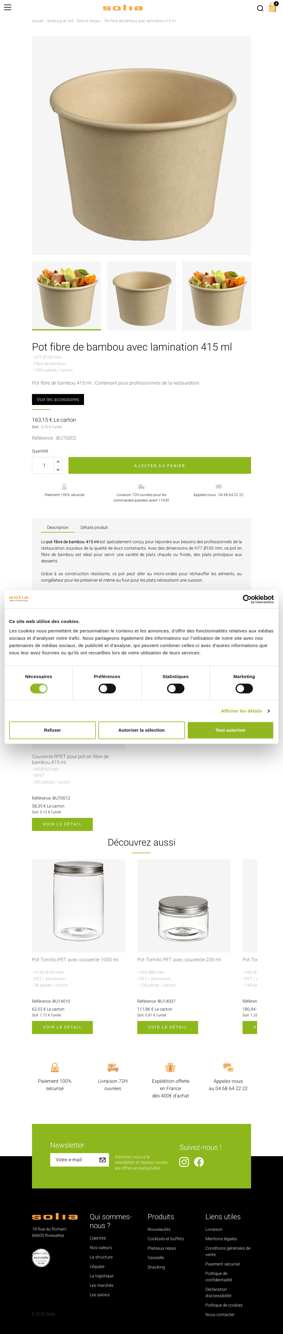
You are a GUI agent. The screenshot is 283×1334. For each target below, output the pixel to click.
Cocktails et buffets (166, 1239)
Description (57, 527)
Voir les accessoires (58, 399)
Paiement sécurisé (222, 1264)
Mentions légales (221, 1239)
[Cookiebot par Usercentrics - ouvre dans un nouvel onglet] (247, 599)
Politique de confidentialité (218, 1276)
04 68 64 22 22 (231, 1088)
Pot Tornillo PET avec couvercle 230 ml (179, 960)
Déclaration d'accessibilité (218, 1292)
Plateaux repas (162, 1248)
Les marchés (102, 1285)
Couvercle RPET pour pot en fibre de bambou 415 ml (70, 760)
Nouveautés (159, 1229)
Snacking (156, 1267)
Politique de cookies (224, 1305)
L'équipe (97, 1266)
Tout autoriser (230, 730)
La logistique (102, 1276)
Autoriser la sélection (141, 730)
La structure (101, 1257)
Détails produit (94, 527)
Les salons (100, 1295)
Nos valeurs (101, 1247)
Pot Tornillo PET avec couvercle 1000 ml (75, 960)
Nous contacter (220, 1314)
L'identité (98, 1238)
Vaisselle (156, 1258)
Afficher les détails (241, 710)
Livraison (213, 1229)
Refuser (52, 730)
